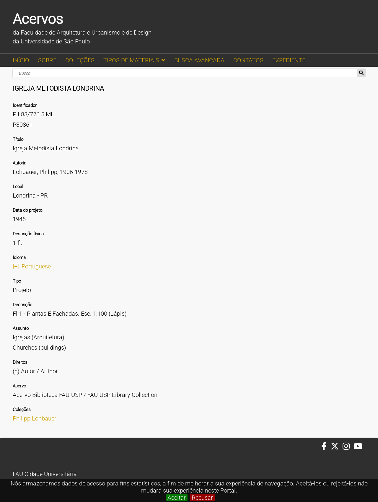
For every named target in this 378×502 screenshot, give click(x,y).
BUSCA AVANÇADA (199, 60)
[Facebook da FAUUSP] (326, 446)
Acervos (38, 19)
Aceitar (176, 497)
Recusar (202, 497)
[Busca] (184, 73)
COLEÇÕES (79, 60)
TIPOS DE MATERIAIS (131, 60)
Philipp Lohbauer (34, 418)
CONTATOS (248, 60)
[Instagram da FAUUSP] (348, 446)
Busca (361, 73)
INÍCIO (21, 60)
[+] (16, 266)
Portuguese (36, 266)
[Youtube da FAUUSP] (358, 446)
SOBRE (47, 60)
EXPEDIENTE (288, 60)
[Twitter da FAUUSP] (337, 446)
